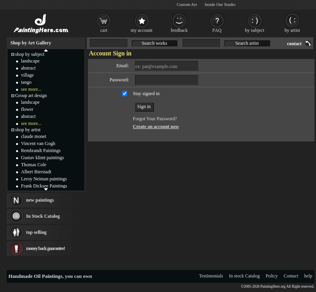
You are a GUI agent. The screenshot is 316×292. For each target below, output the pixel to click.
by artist (292, 30)
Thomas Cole (33, 164)
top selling (36, 232)
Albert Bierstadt (36, 171)
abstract (28, 68)
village (27, 75)
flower (27, 109)
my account (142, 30)
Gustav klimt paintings (42, 157)
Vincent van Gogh (38, 143)
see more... (31, 89)
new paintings (40, 200)
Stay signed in (146, 93)
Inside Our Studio (220, 4)
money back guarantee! (45, 248)
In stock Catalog (244, 276)
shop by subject (30, 54)
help (308, 276)
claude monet (33, 136)
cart (104, 30)
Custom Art (187, 4)
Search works (154, 43)
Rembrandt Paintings (41, 150)
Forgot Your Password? (155, 118)
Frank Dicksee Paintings (44, 186)
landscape (30, 61)
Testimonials (211, 276)
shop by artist (28, 129)
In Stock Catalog (43, 216)
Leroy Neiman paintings (44, 179)
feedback (179, 30)
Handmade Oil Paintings (35, 276)
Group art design (31, 95)
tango (26, 82)
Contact (291, 276)
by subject (254, 30)
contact (294, 43)
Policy (272, 276)
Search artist (247, 43)
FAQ (216, 30)
